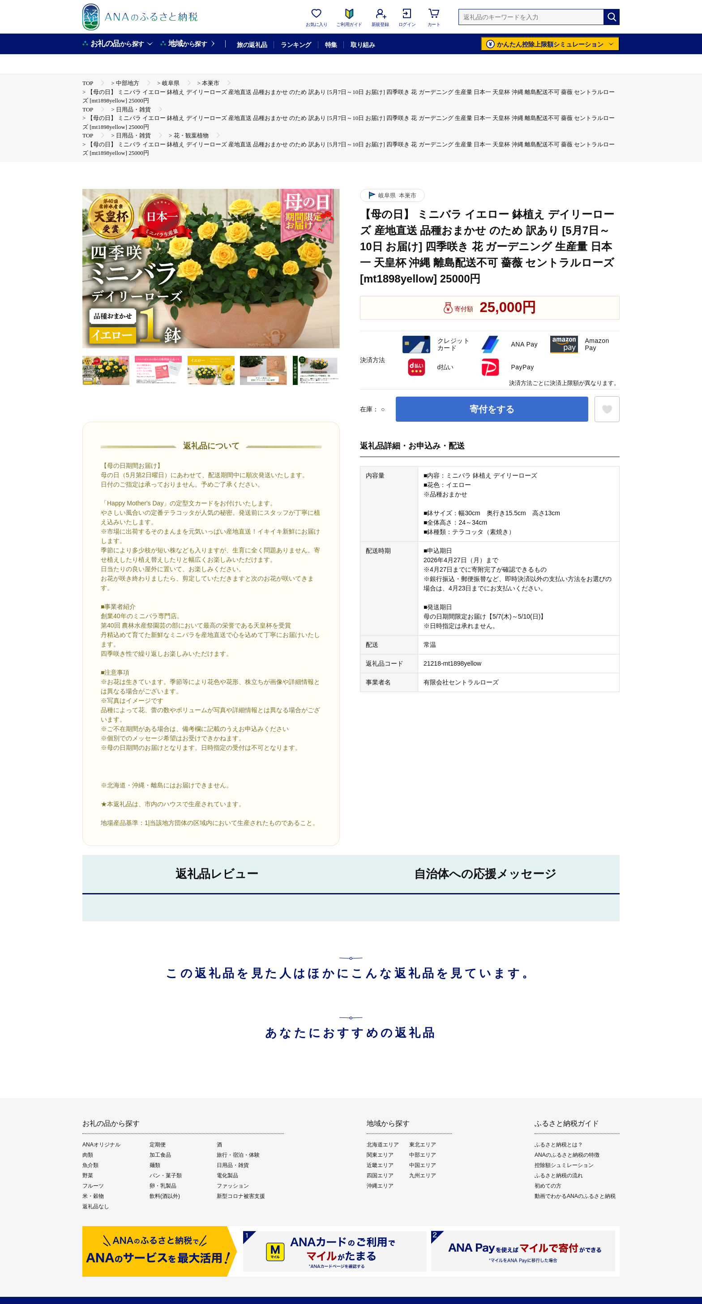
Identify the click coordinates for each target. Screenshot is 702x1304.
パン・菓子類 (166, 1175)
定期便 (158, 1145)
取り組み (363, 44)
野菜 (87, 1175)
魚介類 (90, 1165)
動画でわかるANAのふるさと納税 (575, 1196)
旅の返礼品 (252, 44)
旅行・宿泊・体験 (238, 1155)
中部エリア (422, 1155)
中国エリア (422, 1165)
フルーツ (93, 1186)
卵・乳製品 (163, 1186)
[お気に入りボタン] (607, 409)
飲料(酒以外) (165, 1196)
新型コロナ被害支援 (241, 1196)
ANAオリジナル (101, 1145)
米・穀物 (93, 1196)
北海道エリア (383, 1145)
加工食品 (160, 1155)
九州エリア (422, 1175)
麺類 (155, 1165)
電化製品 (227, 1175)
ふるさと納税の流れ (559, 1175)
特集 (331, 44)
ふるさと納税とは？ (559, 1145)
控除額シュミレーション (564, 1165)
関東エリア (380, 1155)
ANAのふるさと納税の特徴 (567, 1155)
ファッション (233, 1186)
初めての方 (548, 1186)
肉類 (87, 1155)
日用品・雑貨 (233, 1165)
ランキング (296, 44)
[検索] (612, 17)
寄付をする (492, 409)
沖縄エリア (380, 1186)
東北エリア (422, 1145)
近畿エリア (380, 1165)
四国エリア (380, 1175)
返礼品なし (95, 1206)
